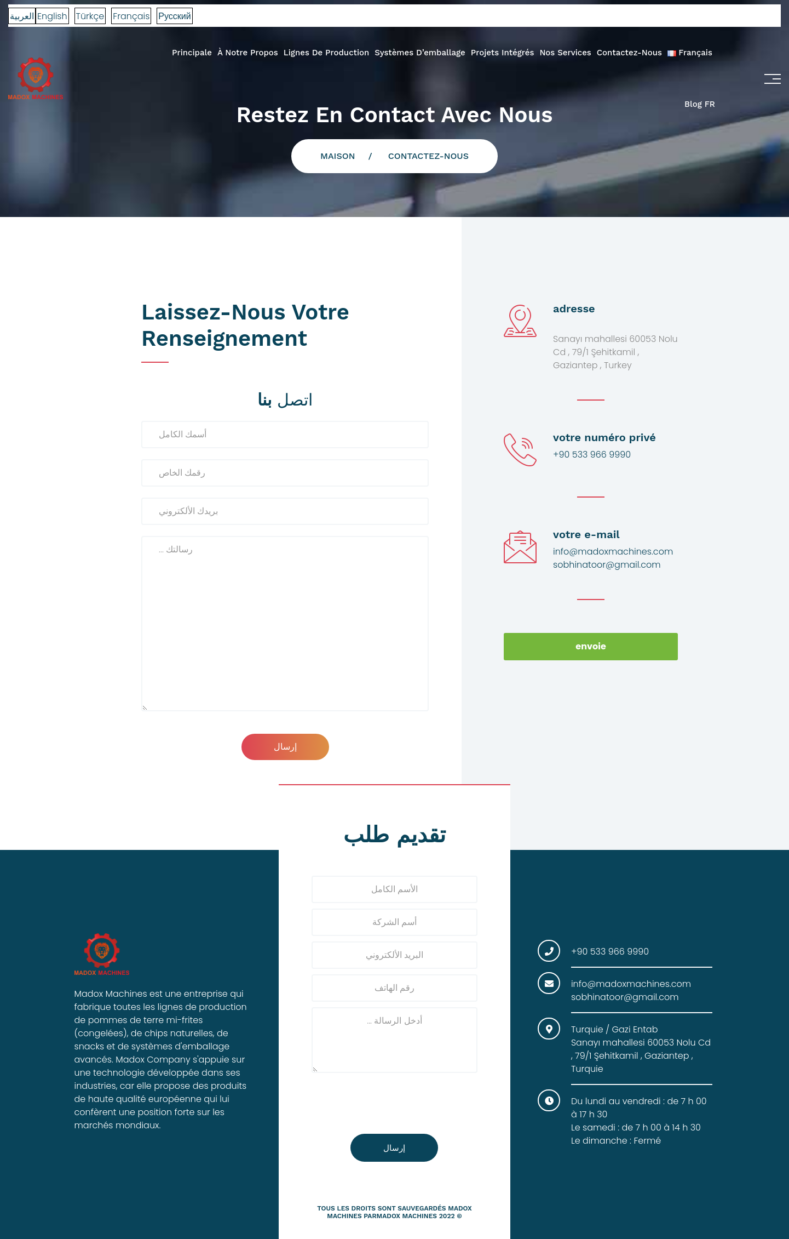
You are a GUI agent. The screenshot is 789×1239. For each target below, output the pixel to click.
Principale (192, 53)
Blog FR (699, 104)
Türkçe (90, 16)
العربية (22, 16)
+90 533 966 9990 (592, 454)
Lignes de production (327, 53)
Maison (337, 156)
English (52, 16)
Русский (174, 16)
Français (131, 16)
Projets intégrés (502, 53)
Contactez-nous (629, 53)
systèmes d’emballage (420, 53)
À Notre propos (247, 53)
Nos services (565, 53)
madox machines (407, 1216)
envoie (590, 646)
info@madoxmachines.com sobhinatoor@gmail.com (613, 558)
